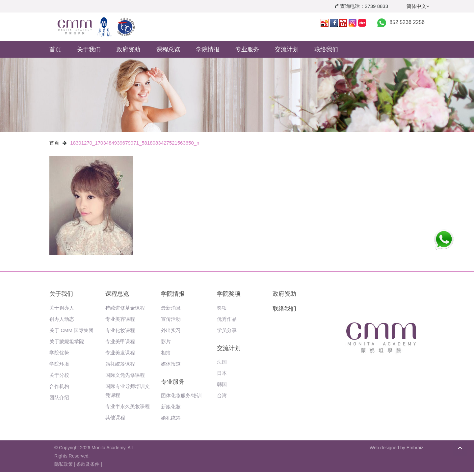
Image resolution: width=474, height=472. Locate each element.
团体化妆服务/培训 (181, 395)
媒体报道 (171, 364)
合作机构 (59, 386)
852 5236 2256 (407, 22)
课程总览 (168, 49)
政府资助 (128, 49)
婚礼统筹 (171, 418)
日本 (222, 373)
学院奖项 (229, 294)
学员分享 (227, 330)
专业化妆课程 (120, 330)
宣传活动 (171, 319)
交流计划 (287, 49)
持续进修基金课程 (125, 308)
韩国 (222, 384)
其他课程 (115, 417)
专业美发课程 (120, 352)
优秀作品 (227, 319)
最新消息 (171, 308)
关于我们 (89, 49)
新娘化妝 (171, 406)
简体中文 (418, 6)
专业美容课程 (120, 319)
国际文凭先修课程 (125, 375)
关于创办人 (61, 308)
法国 (222, 362)
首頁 (55, 49)
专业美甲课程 (120, 341)
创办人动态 (61, 319)
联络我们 (326, 49)
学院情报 (208, 49)
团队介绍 (59, 397)
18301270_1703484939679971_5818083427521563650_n (134, 143)
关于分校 (59, 375)
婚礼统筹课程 (120, 364)
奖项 (222, 308)
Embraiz (415, 447)
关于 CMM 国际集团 (71, 330)
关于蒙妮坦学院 (66, 341)
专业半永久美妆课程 (127, 406)
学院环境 (59, 364)
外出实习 (171, 330)
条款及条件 (87, 464)
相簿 (166, 352)
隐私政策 (63, 464)
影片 (166, 341)
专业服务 (247, 49)
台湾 (222, 395)
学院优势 (59, 352)
